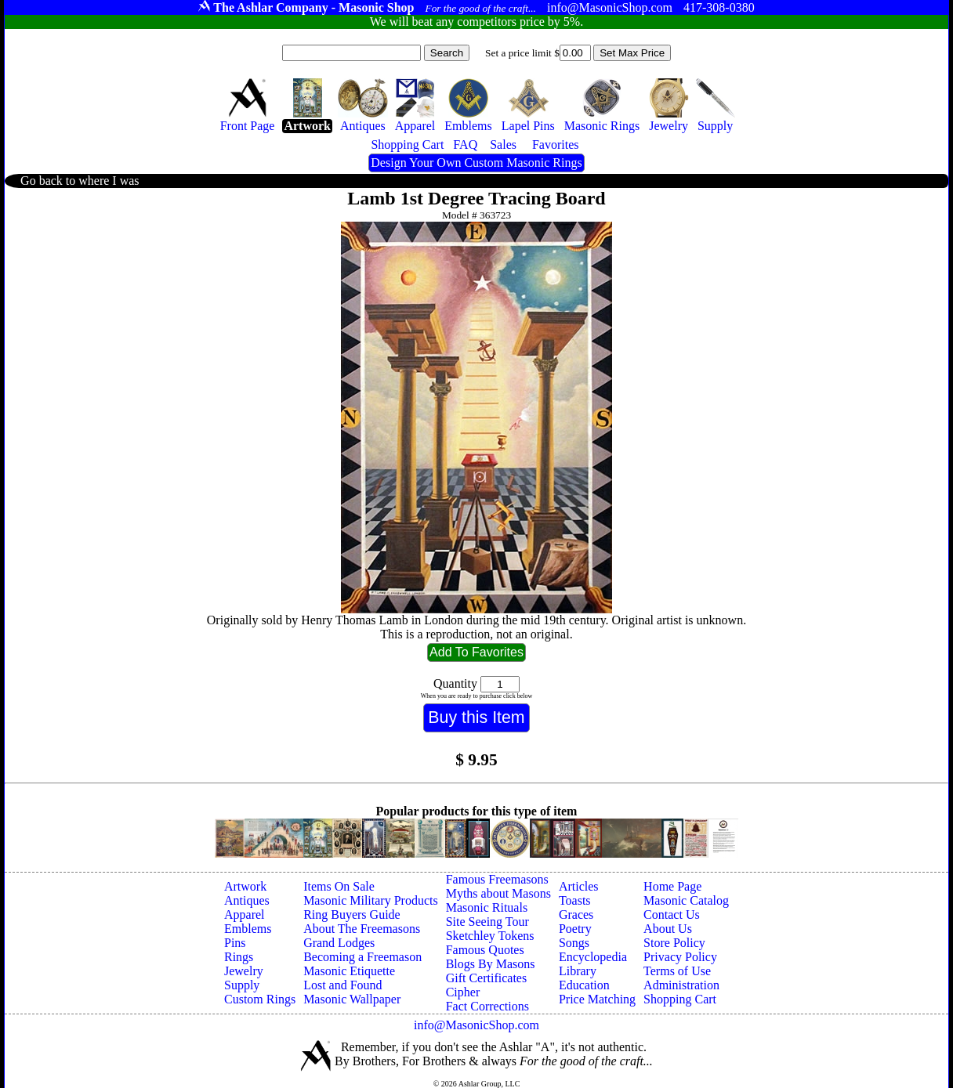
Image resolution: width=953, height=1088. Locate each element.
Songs (574, 942)
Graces (576, 914)
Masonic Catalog (686, 900)
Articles (579, 886)
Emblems (247, 928)
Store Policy (674, 942)
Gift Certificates (486, 978)
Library (577, 971)
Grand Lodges (339, 942)
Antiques (247, 900)
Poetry (575, 928)
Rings (238, 956)
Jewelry (243, 971)
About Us (667, 928)
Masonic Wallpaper (351, 999)
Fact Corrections (487, 1006)
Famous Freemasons (497, 879)
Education (584, 985)
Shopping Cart (679, 999)
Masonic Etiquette (349, 971)
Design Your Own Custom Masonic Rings (476, 162)
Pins (235, 942)
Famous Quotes (485, 949)
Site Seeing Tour (487, 921)
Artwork (245, 886)
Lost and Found (342, 985)
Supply (241, 985)
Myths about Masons (498, 893)
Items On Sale (339, 886)
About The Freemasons (361, 928)
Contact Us (671, 914)
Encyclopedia (593, 956)
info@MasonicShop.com (476, 1025)
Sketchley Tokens (490, 935)
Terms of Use (677, 971)
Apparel (244, 914)
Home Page (672, 886)
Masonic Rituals (486, 907)
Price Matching (597, 999)
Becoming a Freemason (362, 956)
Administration (681, 985)
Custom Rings (259, 999)
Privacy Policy (680, 956)
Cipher (463, 992)
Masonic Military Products (370, 900)
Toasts (575, 900)
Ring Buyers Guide (351, 914)
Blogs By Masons (490, 964)
